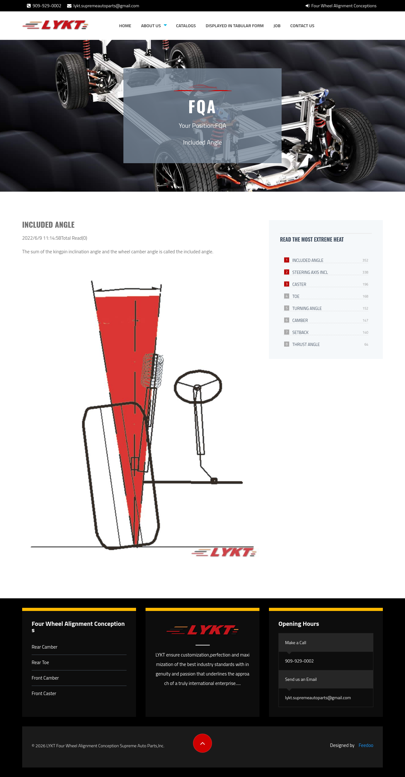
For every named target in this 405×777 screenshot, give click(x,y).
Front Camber (45, 677)
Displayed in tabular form (235, 25)
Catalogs (186, 25)
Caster (299, 284)
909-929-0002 (44, 5)
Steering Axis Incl (310, 272)
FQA (220, 125)
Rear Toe (40, 662)
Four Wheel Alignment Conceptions (341, 5)
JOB (277, 25)
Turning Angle (307, 308)
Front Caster (44, 693)
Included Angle (307, 260)
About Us (151, 25)
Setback (300, 332)
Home (125, 25)
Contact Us (302, 25)
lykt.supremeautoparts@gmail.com (103, 5)
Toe (295, 296)
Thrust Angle (306, 344)
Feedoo (365, 745)
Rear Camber (45, 647)
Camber (300, 320)
